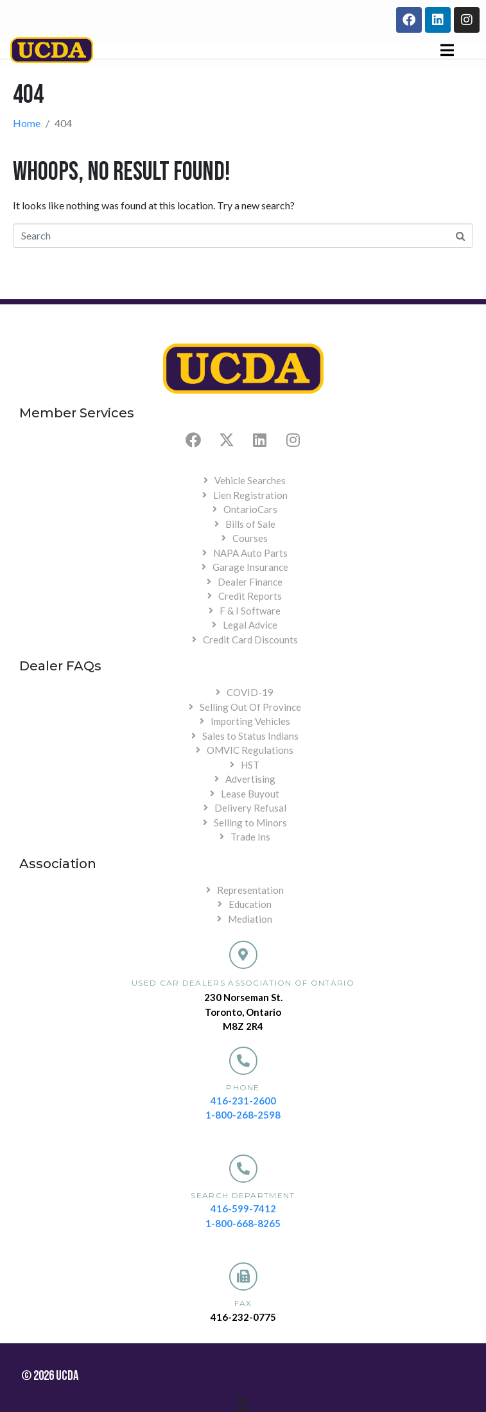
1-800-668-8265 (243, 1223)
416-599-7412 (243, 1208)
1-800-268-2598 (243, 1114)
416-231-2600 (243, 1100)
